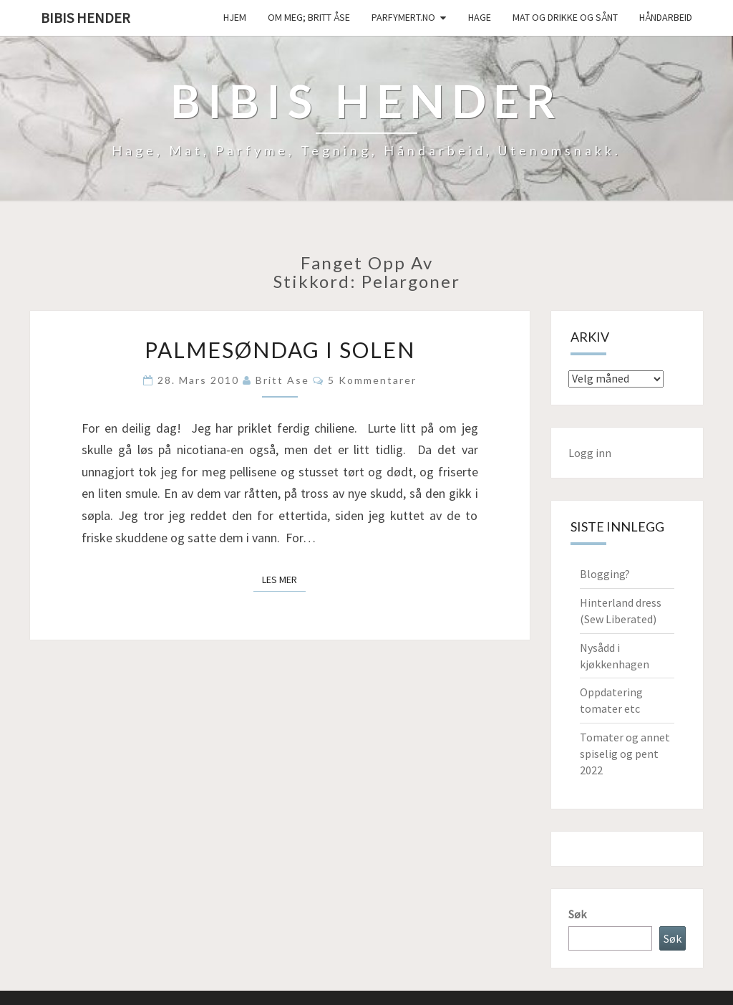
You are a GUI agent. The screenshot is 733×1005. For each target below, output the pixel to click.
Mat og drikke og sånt (565, 17)
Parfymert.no (403, 17)
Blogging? (605, 574)
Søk (577, 914)
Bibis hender (85, 18)
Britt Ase (282, 380)
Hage (479, 17)
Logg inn (589, 453)
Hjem (234, 17)
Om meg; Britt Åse (309, 17)
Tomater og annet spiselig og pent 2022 (625, 753)
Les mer (284, 579)
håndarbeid (665, 17)
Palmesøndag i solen (280, 349)
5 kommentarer (372, 380)
